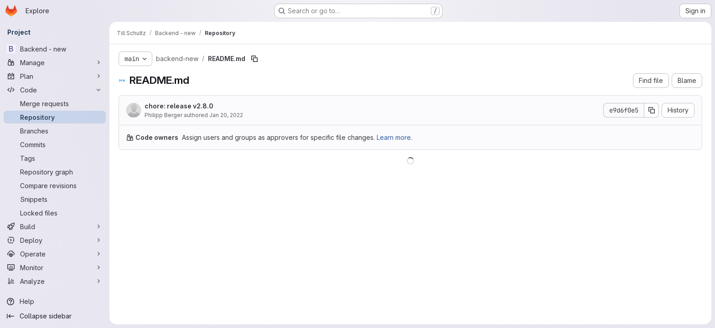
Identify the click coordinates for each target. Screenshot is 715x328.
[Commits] (55, 144)
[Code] (55, 89)
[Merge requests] (55, 103)
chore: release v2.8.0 (179, 106)
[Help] (55, 301)
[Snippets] (55, 199)
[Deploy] (55, 240)
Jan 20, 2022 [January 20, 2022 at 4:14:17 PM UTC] (226, 115)
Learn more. (394, 137)
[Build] (55, 226)
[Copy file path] (254, 58)
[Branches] (55, 130)
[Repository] (55, 117)
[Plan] (55, 76)
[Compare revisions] (55, 185)
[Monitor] (55, 267)
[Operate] (55, 253)
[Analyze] (55, 281)
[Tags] (55, 158)
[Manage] (55, 62)
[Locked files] (55, 212)
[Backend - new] (55, 48)
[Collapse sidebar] (55, 316)
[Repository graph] (55, 171)
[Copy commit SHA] (651, 110)
